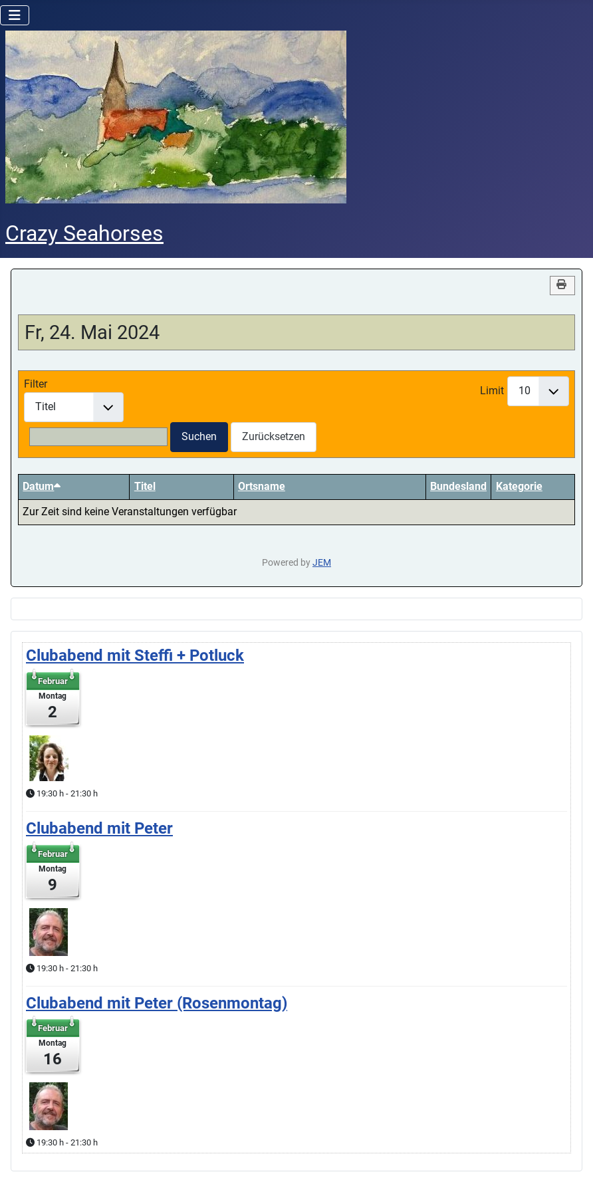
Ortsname (261, 486)
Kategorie (519, 486)
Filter (35, 384)
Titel (145, 486)
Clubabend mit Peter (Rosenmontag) (156, 1003)
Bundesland (458, 486)
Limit (492, 390)
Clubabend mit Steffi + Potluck (135, 655)
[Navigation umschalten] (14, 15)
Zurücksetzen (273, 436)
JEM (321, 562)
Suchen (199, 436)
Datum (41, 486)
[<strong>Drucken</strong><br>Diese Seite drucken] (562, 285)
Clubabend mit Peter (99, 828)
